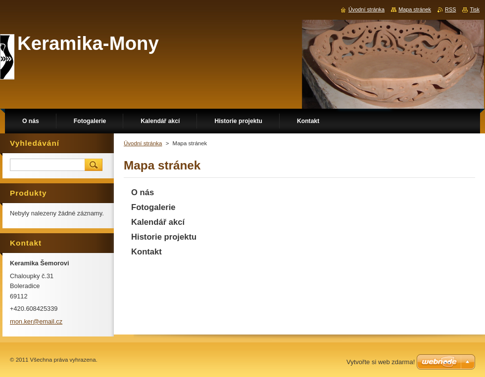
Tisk (475, 9)
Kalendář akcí (158, 222)
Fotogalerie (153, 207)
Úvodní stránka (143, 143)
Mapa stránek (414, 9)
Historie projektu (163, 237)
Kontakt (146, 251)
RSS (450, 9)
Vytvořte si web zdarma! (380, 362)
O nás (142, 192)
